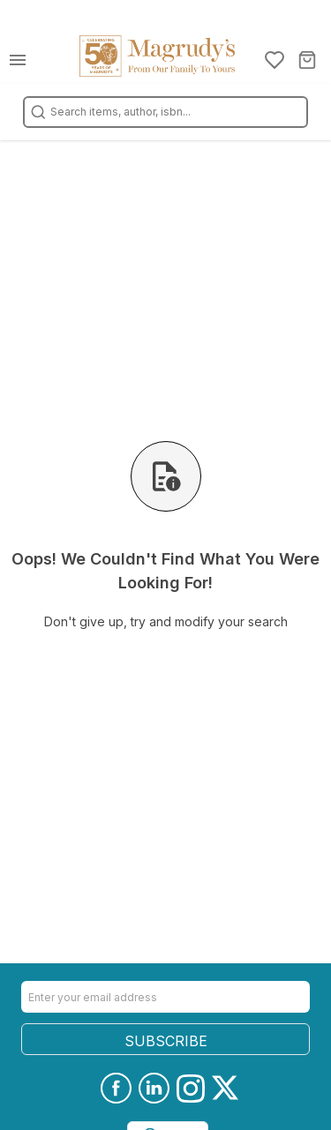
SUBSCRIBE (165, 1041)
